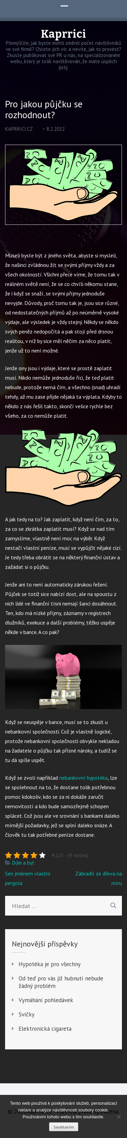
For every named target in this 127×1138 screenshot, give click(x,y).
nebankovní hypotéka (83, 777)
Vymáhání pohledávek (46, 1000)
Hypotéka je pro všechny (50, 964)
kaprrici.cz (19, 129)
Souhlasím (64, 1127)
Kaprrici (63, 34)
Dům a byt (23, 863)
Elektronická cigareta (45, 1028)
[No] (118, 1116)
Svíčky (27, 1014)
